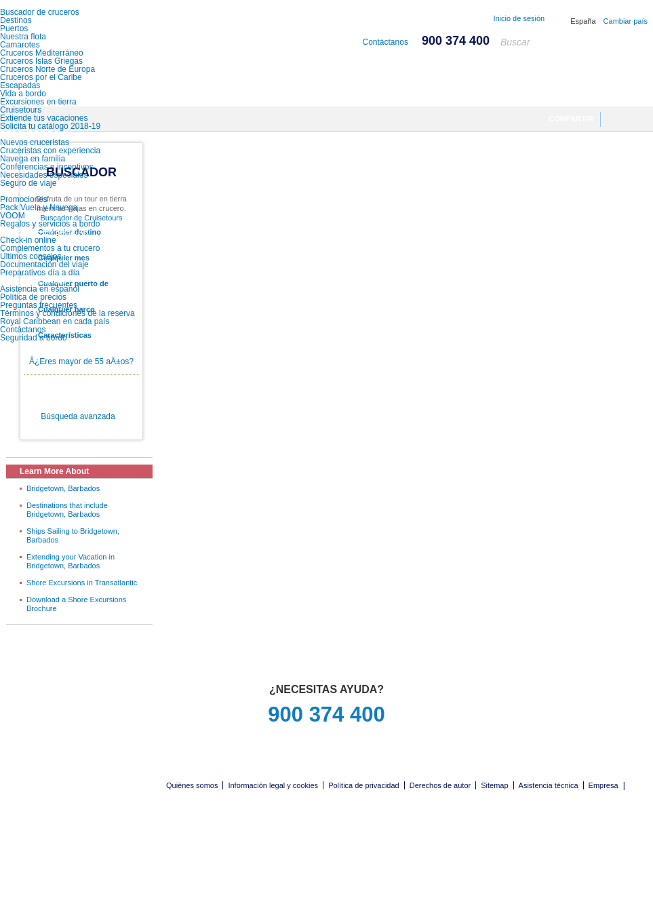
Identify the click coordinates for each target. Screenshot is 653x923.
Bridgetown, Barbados (63, 488)
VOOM (12, 215)
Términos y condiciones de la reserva (67, 313)
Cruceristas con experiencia (50, 150)
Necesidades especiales (43, 175)
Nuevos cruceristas (34, 142)
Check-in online (28, 240)
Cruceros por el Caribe (41, 77)
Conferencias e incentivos (46, 167)
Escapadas (20, 85)
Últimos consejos (31, 256)
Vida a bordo (23, 93)
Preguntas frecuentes (38, 305)
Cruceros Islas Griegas (41, 61)
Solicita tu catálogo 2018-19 (50, 126)
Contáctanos (22, 329)
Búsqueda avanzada (78, 416)
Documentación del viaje (44, 264)
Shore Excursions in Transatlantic (81, 582)
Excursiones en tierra (38, 101)
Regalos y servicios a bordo (50, 224)
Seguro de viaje (28, 183)
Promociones (23, 199)
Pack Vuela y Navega (38, 207)
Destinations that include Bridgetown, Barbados (67, 509)
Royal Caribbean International (76, 35)
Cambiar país (625, 21)
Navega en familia (32, 158)
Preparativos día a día (39, 272)
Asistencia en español (39, 289)
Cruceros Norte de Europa (47, 69)
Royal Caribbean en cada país (54, 321)
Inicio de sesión (519, 18)
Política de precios (33, 297)
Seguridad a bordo (33, 337)
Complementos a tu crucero (50, 248)
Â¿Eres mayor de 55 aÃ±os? (81, 361)
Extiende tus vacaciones (43, 118)
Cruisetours (20, 110)
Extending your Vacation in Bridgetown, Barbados (70, 561)
